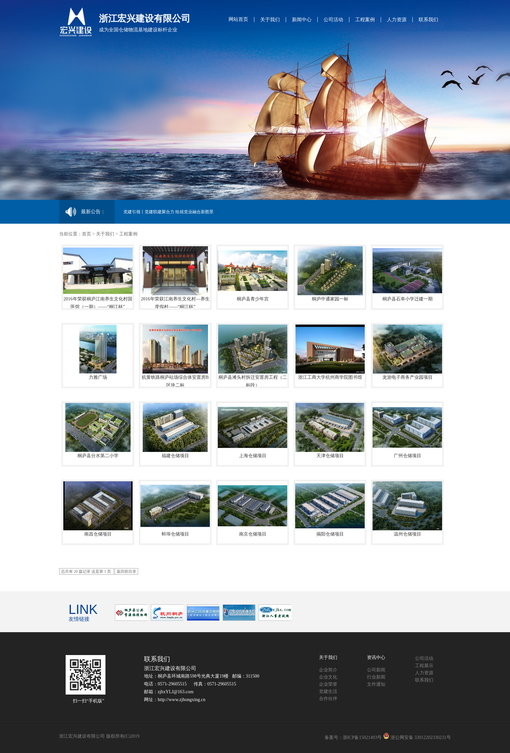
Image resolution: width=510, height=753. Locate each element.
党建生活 (328, 691)
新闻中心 (301, 19)
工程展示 (424, 665)
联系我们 (428, 19)
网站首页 (238, 19)
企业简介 (328, 669)
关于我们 (270, 19)
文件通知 (376, 684)
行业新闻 (376, 677)
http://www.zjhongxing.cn (181, 699)
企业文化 (328, 677)
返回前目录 (126, 571)
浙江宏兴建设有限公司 (170, 668)
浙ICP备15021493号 (362, 737)
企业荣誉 (328, 684)
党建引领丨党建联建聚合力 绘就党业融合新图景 (168, 211)
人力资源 (396, 19)
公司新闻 (376, 669)
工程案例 (365, 19)
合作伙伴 (328, 698)
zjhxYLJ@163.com (176, 691)
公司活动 (333, 19)
